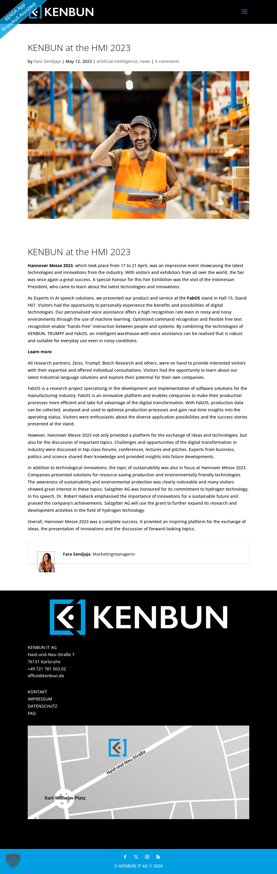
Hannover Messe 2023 (50, 265)
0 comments (167, 61)
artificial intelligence (117, 61)
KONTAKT (37, 692)
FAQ (32, 713)
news (145, 61)
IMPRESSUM (40, 699)
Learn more (40, 351)
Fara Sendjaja (47, 61)
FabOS (193, 298)
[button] (13, 861)
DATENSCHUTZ (42, 706)
